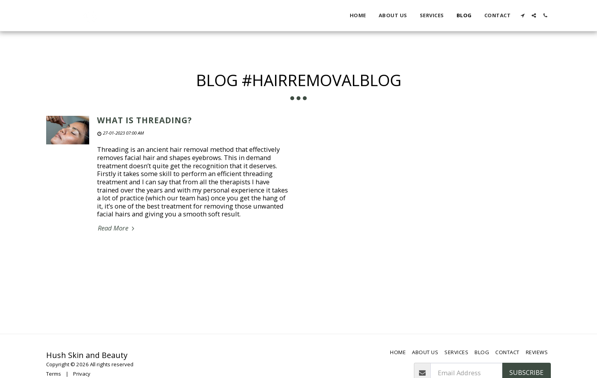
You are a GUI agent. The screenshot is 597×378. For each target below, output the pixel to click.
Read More (117, 228)
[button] (522, 15)
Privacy (81, 373)
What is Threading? (144, 120)
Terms (53, 373)
